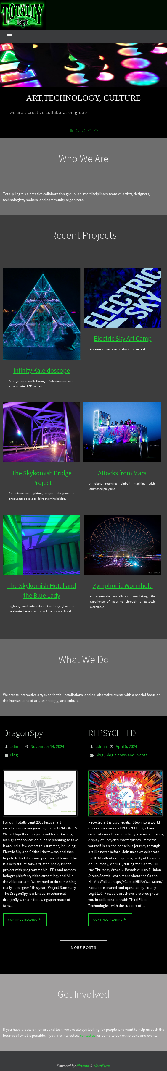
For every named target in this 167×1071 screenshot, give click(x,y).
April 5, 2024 (126, 746)
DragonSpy (23, 732)
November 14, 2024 (47, 746)
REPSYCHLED (112, 732)
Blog (14, 755)
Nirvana (82, 1065)
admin (16, 746)
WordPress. (102, 1065)
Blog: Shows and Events (126, 755)
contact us (88, 1035)
